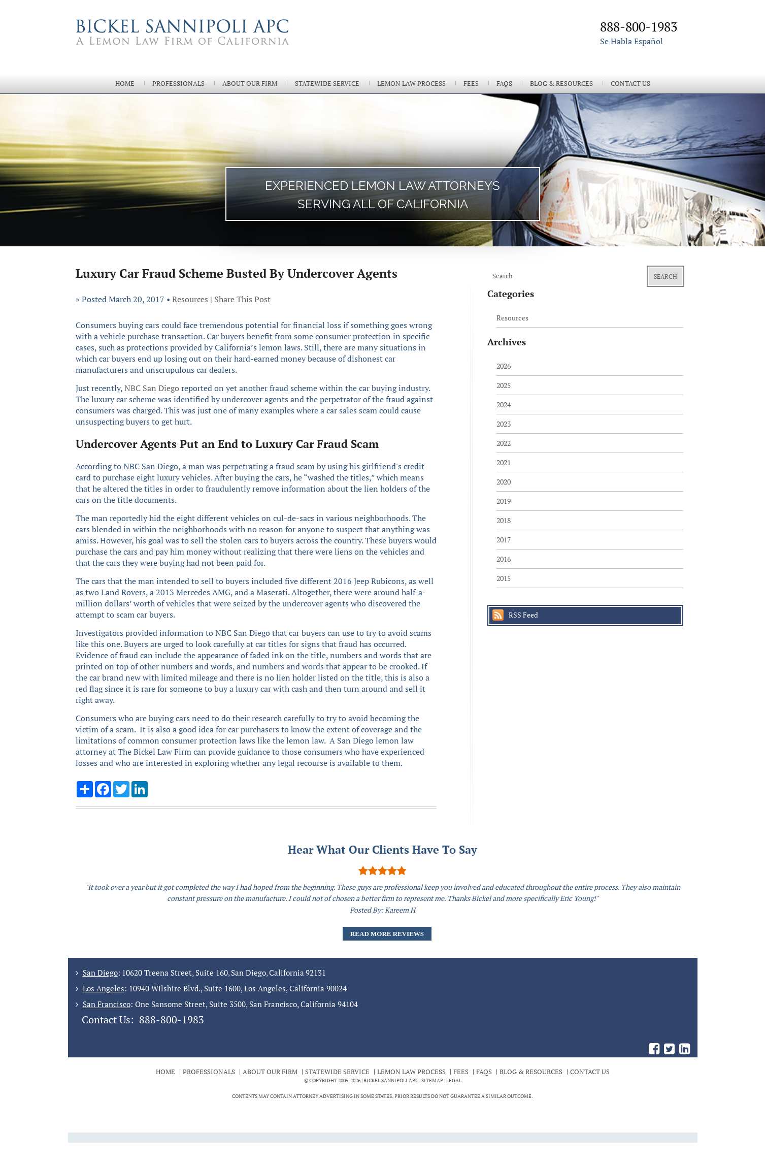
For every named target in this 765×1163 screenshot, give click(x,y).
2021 (503, 462)
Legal (453, 1080)
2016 (503, 559)
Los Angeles (103, 988)
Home (125, 83)
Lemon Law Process (411, 83)
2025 (503, 385)
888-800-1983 (171, 1019)
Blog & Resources (561, 83)
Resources (190, 299)
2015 (503, 578)
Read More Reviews (387, 934)
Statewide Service (327, 83)
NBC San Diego (151, 388)
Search (665, 276)
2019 (503, 501)
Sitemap (432, 1080)
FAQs (504, 83)
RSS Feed (523, 615)
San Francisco (106, 1004)
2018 (503, 520)
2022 (503, 443)
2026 (503, 366)
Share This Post (242, 299)
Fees (471, 83)
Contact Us (630, 83)
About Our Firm (249, 83)
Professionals (178, 83)
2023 (503, 424)
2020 (503, 482)
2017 (503, 539)
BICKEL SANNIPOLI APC (390, 1080)
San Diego (100, 972)
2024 (503, 404)
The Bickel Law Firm (225, 44)
